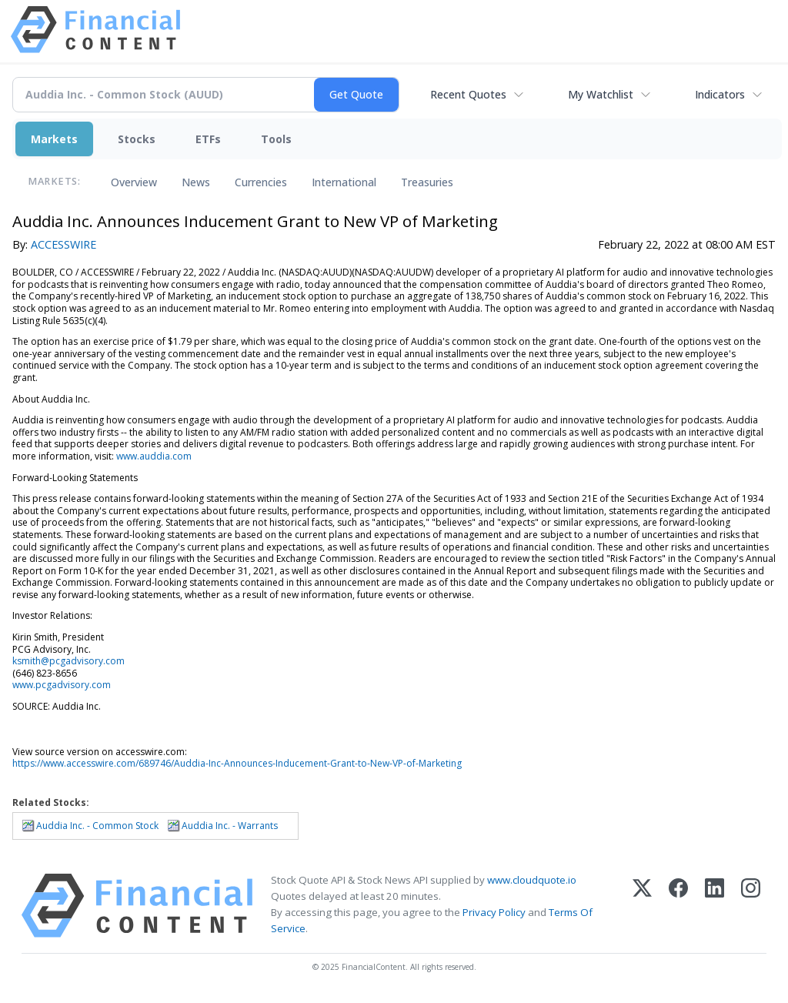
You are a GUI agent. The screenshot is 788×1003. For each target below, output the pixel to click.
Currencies (261, 182)
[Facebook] (678, 905)
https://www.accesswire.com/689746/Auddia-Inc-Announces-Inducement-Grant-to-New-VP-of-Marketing (237, 763)
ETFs (208, 139)
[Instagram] (750, 905)
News (196, 182)
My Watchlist (600, 94)
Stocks (136, 139)
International (344, 182)
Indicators (720, 94)
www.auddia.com (154, 456)
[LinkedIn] (714, 905)
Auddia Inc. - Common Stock (97, 825)
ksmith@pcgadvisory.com (68, 660)
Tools (276, 139)
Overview (134, 182)
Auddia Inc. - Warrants (230, 825)
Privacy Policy (494, 912)
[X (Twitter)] (642, 905)
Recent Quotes (468, 94)
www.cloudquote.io (531, 880)
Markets (54, 139)
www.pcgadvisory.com (61, 684)
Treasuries (427, 182)
